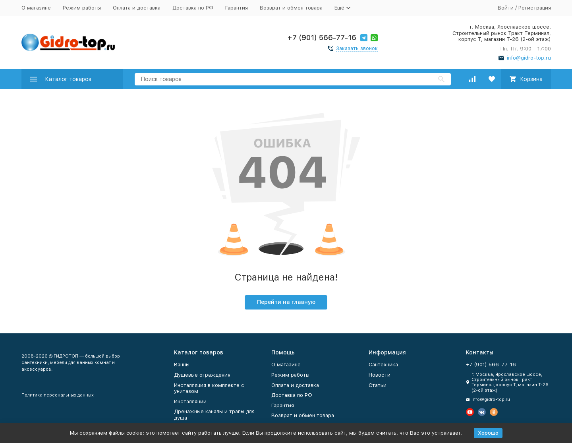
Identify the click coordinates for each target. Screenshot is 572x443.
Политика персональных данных (57, 395)
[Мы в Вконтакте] (482, 412)
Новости (379, 375)
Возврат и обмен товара (291, 8)
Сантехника (383, 365)
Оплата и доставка (136, 8)
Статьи (377, 385)
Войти (506, 8)
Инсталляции (190, 401)
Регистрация (534, 8)
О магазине (36, 8)
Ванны (181, 365)
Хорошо (488, 433)
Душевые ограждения (202, 375)
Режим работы (82, 8)
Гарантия (236, 8)
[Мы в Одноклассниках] (494, 412)
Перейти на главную (286, 302)
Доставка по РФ (192, 8)
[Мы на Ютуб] (470, 412)
